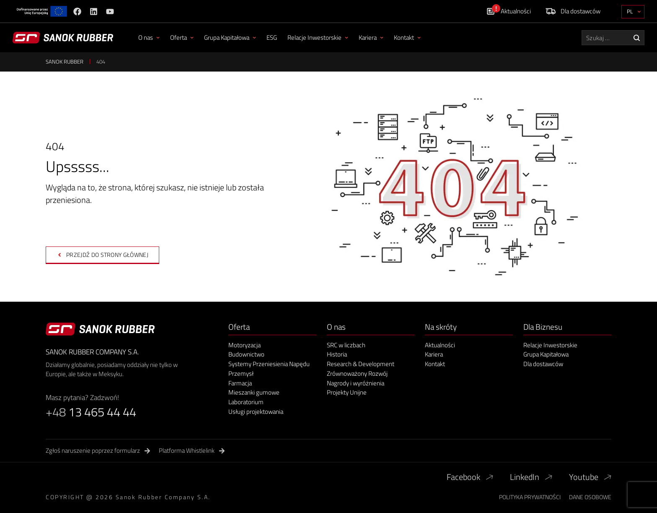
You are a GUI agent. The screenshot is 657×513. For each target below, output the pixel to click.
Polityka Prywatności (530, 497)
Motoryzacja (244, 345)
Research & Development (360, 364)
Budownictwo (246, 355)
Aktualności (440, 345)
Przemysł (240, 374)
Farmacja (240, 383)
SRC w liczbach (346, 345)
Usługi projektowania (255, 412)
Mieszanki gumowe (253, 393)
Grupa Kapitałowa (230, 37)
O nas (149, 37)
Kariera (371, 37)
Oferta (182, 37)
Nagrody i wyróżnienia (355, 383)
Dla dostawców (543, 364)
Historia (337, 355)
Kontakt (407, 37)
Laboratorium (246, 402)
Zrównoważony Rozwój (357, 374)
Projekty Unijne (347, 393)
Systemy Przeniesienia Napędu (269, 364)
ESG (271, 37)
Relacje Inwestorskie (317, 37)
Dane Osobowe (590, 497)
